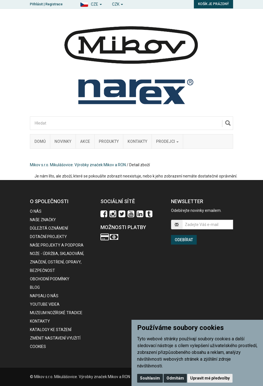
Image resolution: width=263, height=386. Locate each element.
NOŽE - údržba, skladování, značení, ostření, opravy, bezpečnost (57, 262)
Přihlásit (36, 4)
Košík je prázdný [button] (213, 4)
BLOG (35, 287)
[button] (91, 3)
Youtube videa (45, 304)
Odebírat (184, 240)
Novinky (62, 141)
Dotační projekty (48, 236)
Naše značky (43, 220)
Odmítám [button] (175, 378)
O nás (35, 211)
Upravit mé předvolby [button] (210, 378)
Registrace (54, 4)
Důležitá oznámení (49, 228)
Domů (40, 141)
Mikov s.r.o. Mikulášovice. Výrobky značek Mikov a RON (78, 165)
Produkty (109, 141)
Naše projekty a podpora (57, 245)
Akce (85, 141)
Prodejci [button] (167, 141)
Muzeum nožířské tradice (56, 312)
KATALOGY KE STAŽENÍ (50, 329)
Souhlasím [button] (150, 378)
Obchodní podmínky (49, 279)
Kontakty (137, 141)
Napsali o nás (44, 296)
